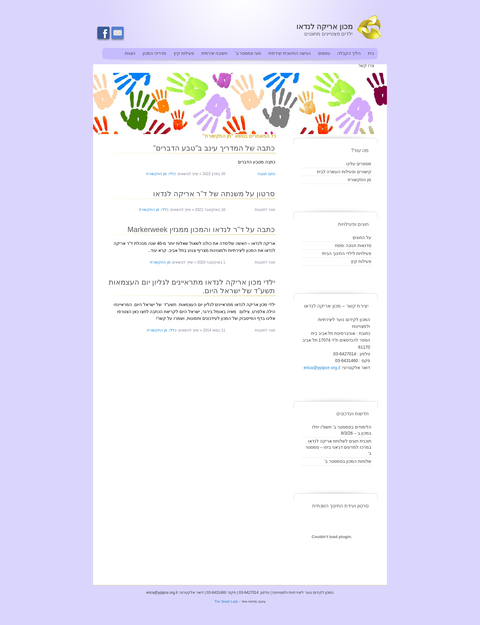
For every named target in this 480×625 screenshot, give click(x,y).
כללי (172, 174)
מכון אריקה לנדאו (324, 26)
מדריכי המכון (154, 53)
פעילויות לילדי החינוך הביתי (346, 253)
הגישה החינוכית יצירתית (289, 53)
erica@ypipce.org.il (322, 367)
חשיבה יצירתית (214, 53)
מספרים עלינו (358, 163)
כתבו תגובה (266, 174)
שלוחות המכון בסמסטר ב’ (347, 461)
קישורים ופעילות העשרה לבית (344, 171)
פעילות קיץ (184, 53)
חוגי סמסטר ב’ (248, 53)
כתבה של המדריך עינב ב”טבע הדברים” (214, 148)
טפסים (324, 53)
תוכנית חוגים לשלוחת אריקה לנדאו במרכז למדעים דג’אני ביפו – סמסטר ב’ (338, 447)
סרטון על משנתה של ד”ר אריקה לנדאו (214, 193)
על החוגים (362, 237)
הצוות (130, 53)
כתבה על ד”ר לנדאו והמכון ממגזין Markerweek (201, 229)
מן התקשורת (156, 174)
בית (371, 53)
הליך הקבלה (349, 53)
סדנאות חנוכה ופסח (353, 245)
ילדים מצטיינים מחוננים (328, 33)
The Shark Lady (226, 601)
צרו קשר (366, 65)
